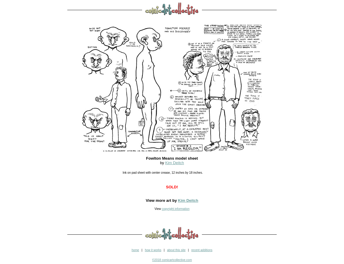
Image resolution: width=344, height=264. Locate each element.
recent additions (201, 250)
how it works (153, 250)
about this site (176, 250)
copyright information (176, 208)
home (135, 250)
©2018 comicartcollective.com (172, 260)
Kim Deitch (174, 163)
